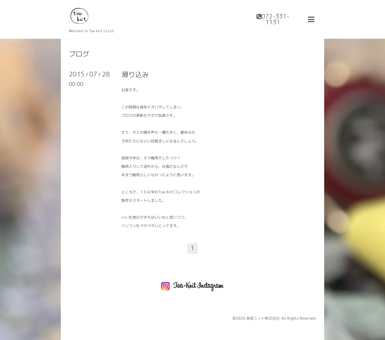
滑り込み (135, 74)
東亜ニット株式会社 (262, 318)
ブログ (79, 53)
